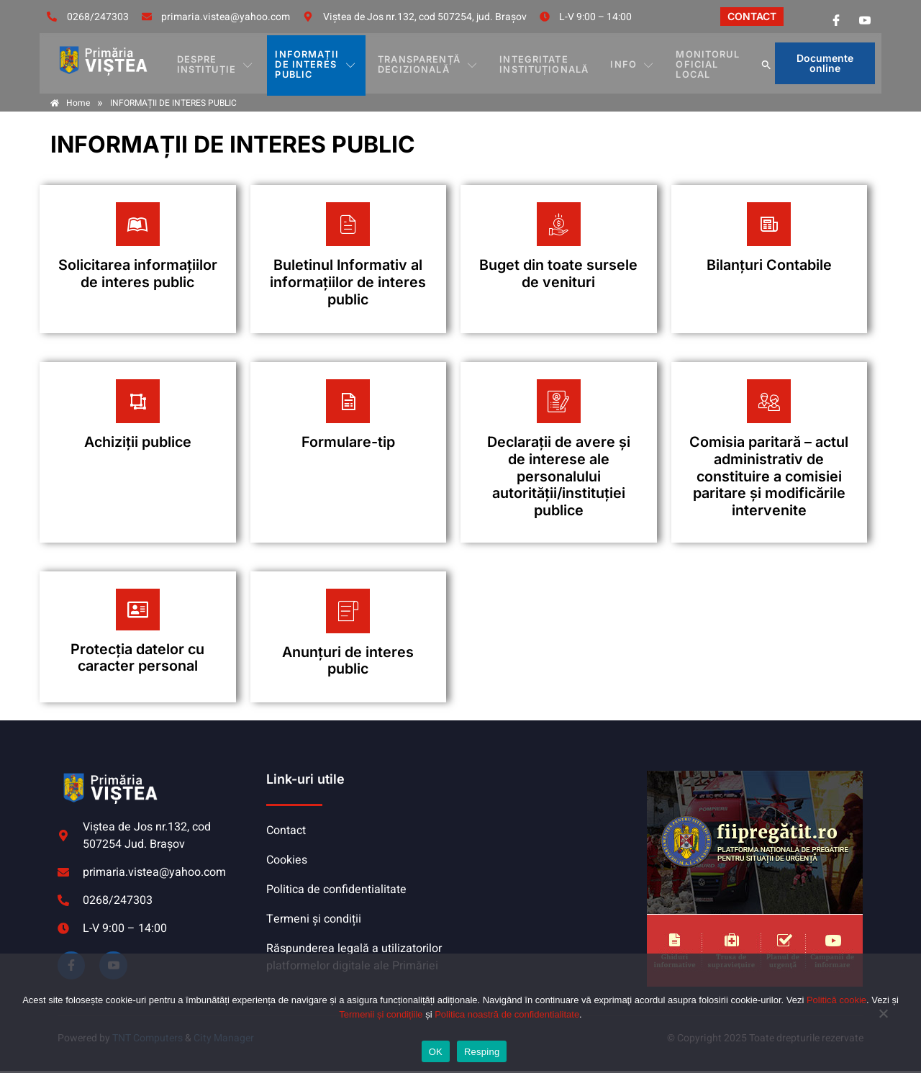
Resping (481, 1051)
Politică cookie (836, 1000)
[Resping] (881, 1020)
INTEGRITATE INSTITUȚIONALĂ (546, 63)
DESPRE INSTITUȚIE (219, 63)
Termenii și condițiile (380, 1014)
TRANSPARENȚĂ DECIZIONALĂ (436, 63)
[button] (761, 63)
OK (436, 1051)
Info (627, 63)
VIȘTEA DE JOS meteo (550, 828)
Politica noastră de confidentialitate (507, 1014)
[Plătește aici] (138, 259)
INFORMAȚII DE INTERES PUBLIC (322, 63)
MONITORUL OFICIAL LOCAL (694, 63)
